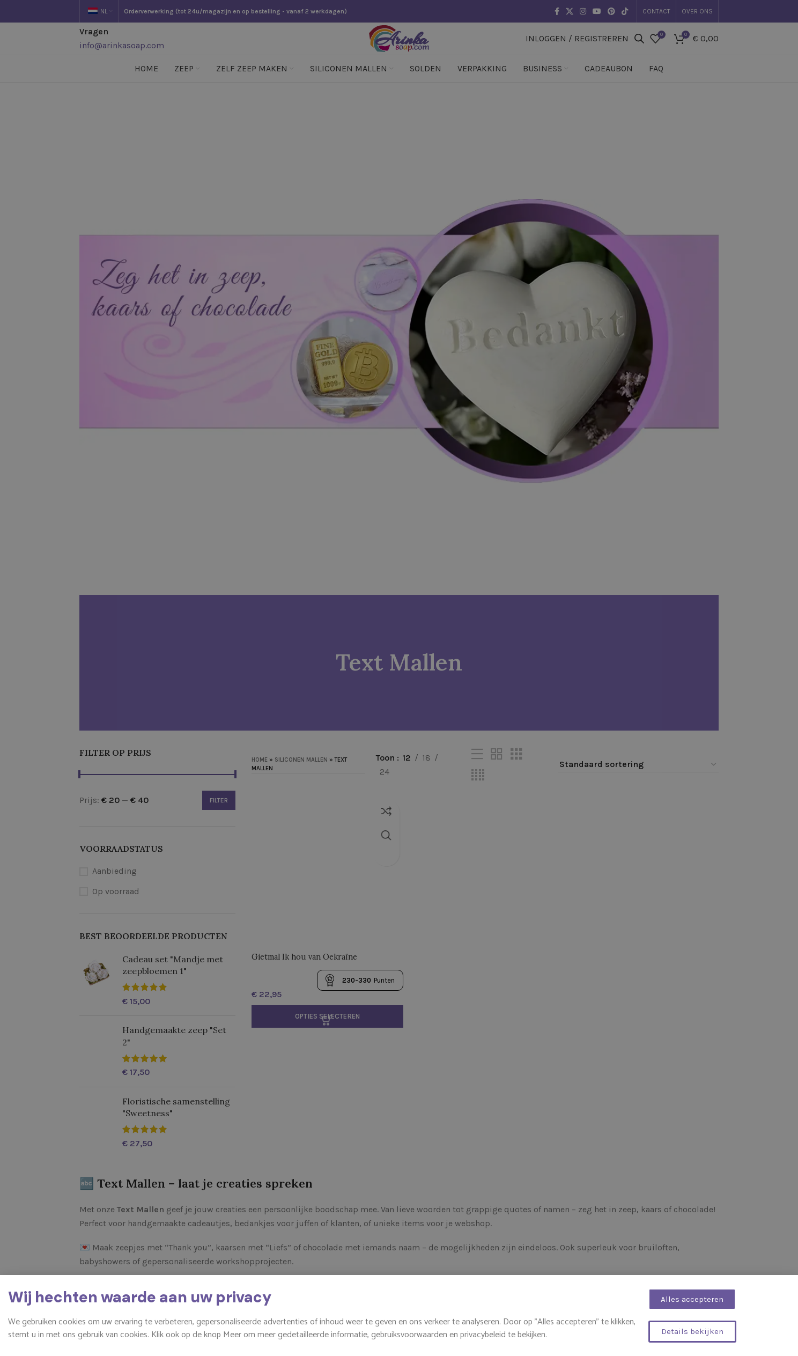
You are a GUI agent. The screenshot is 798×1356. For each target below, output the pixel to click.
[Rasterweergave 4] (477, 791)
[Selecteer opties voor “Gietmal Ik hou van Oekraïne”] (326, 1029)
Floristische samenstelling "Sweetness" (176, 1123)
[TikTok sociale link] (624, 11)
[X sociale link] (570, 11)
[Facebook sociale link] (557, 11)
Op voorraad (115, 907)
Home (260, 776)
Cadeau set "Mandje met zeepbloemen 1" (172, 981)
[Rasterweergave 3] (516, 770)
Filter (219, 816)
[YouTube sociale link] (596, 11)
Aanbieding (114, 887)
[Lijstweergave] (477, 770)
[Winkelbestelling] (638, 780)
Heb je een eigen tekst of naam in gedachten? (167, 1326)
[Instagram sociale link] (583, 11)
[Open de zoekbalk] (639, 46)
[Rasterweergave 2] (497, 770)
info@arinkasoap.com (121, 53)
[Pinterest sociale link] (611, 11)
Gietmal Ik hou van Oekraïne (310, 969)
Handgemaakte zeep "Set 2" (174, 1052)
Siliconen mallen (301, 776)
